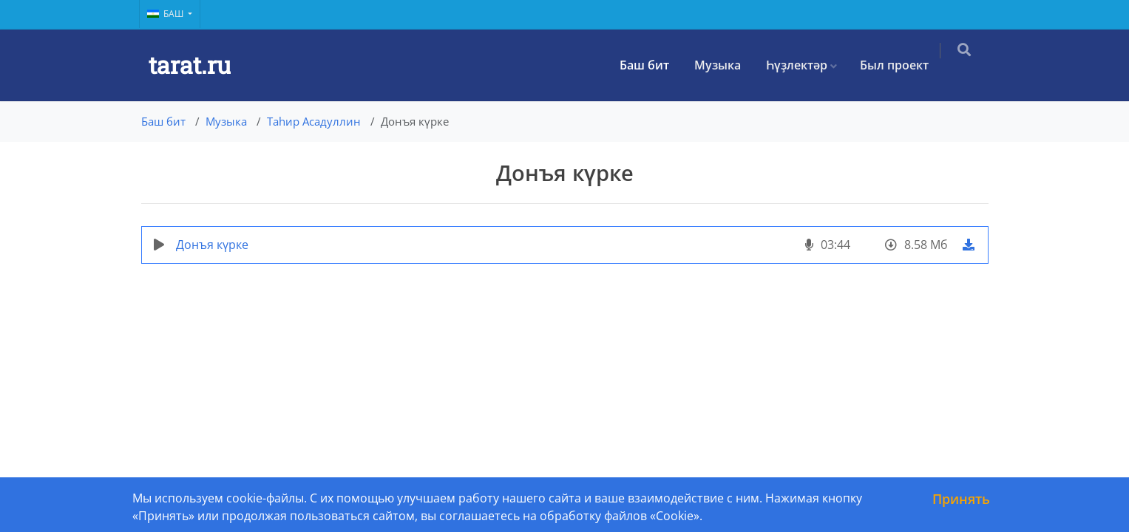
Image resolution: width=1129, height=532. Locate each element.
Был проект (904, 65)
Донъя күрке (212, 244)
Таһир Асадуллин (314, 121)
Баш (166, 13)
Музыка (728, 65)
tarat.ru (190, 65)
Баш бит (654, 65)
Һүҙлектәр (807, 65)
